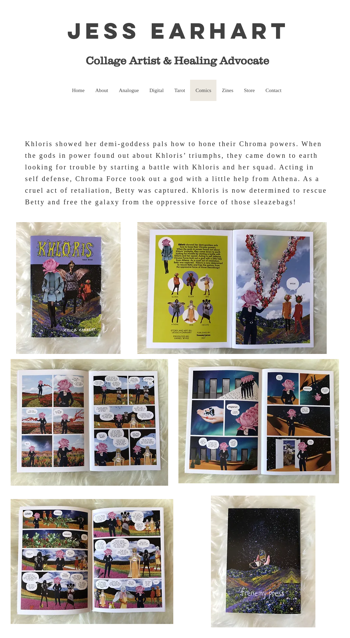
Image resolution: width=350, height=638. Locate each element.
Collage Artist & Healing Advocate (173, 60)
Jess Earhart (178, 30)
